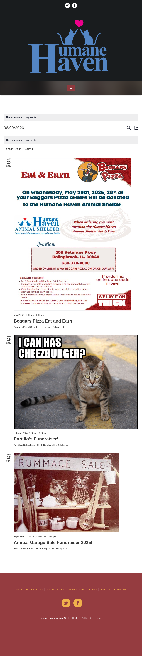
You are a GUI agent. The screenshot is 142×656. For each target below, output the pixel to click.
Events (93, 589)
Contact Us (120, 589)
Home (19, 589)
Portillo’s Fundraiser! (36, 438)
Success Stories (55, 589)
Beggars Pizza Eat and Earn (43, 320)
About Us (105, 589)
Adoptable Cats (34, 589)
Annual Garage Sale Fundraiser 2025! (53, 542)
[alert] (71, 140)
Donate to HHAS (76, 589)
